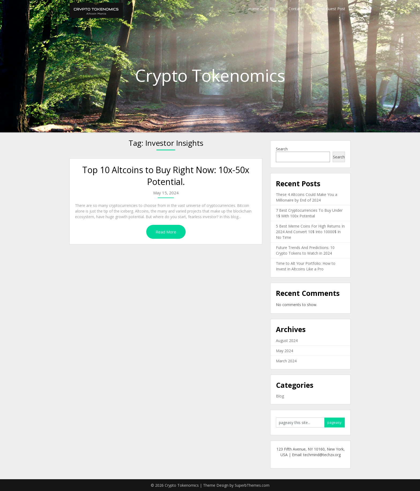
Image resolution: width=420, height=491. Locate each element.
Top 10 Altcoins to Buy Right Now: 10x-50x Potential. (165, 176)
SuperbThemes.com (252, 485)
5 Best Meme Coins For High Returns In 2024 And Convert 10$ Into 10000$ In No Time (310, 232)
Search (282, 148)
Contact (295, 8)
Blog (274, 8)
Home (253, 8)
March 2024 (286, 360)
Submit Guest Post (329, 8)
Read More (166, 232)
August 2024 (287, 340)
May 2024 (284, 350)
